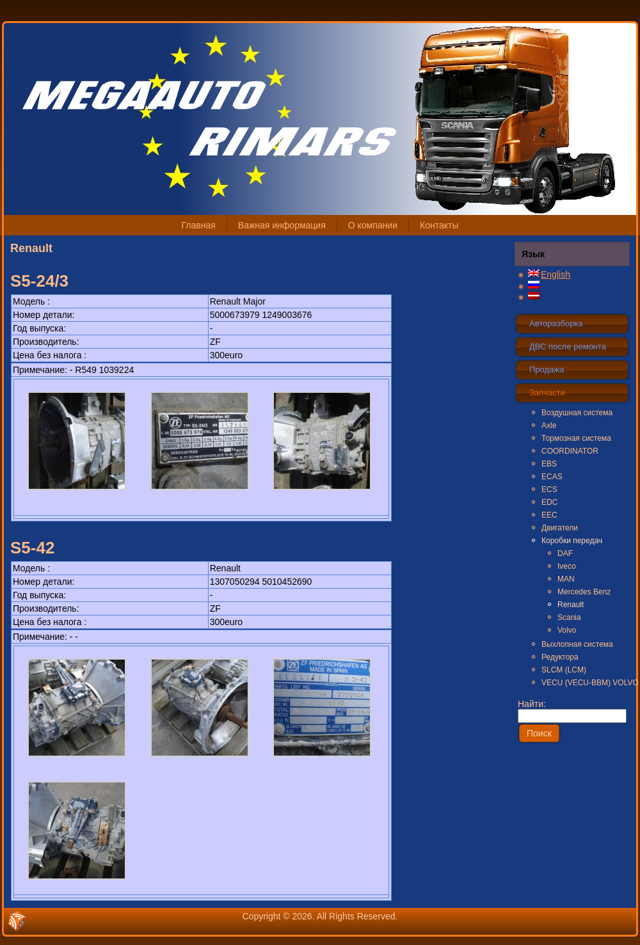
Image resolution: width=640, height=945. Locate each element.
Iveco (566, 566)
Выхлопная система (577, 644)
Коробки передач (571, 540)
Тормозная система (576, 438)
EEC (549, 515)
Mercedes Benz (584, 591)
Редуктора (560, 657)
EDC (549, 502)
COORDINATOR (569, 451)
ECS (549, 489)
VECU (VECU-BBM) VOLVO (584, 682)
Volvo (566, 630)
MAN (566, 579)
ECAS (552, 476)
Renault (570, 604)
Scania (569, 617)
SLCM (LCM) (563, 669)
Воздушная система (576, 412)
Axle (548, 425)
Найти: (572, 709)
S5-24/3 (39, 280)
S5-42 (32, 547)
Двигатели (559, 527)
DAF (565, 553)
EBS (549, 463)
